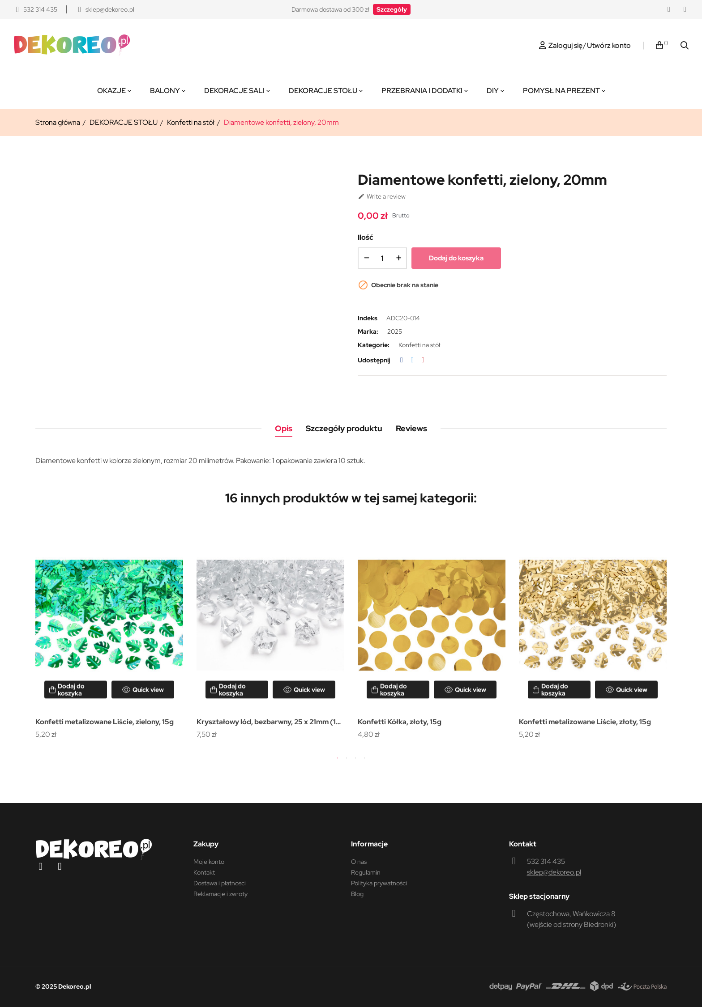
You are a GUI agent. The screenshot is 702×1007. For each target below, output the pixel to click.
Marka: (368, 331)
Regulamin (366, 872)
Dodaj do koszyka (456, 258)
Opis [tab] (283, 428)
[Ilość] (382, 258)
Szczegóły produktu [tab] (344, 428)
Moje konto (208, 862)
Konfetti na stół (419, 345)
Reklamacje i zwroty (220, 894)
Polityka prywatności (379, 883)
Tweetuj (412, 360)
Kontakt (204, 872)
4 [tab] (364, 758)
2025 (394, 331)
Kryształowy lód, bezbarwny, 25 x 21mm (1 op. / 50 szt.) (266, 722)
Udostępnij (401, 360)
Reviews (411, 428)
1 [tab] (337, 758)
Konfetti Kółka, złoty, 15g (399, 722)
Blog (357, 894)
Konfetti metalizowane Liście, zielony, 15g (104, 722)
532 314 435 (546, 861)
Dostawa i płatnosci (219, 883)
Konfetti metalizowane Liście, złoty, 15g (585, 722)
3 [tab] (355, 758)
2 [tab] (346, 758)
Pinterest (423, 360)
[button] (392, 9)
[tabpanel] (109, 632)
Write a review (382, 196)
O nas (359, 862)
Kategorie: (374, 345)
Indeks (367, 318)
